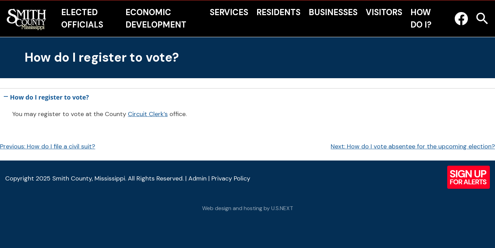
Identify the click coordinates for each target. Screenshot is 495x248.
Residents (278, 12)
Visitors (384, 12)
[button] (247, 95)
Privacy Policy (230, 178)
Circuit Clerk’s (148, 114)
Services (229, 12)
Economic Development (155, 18)
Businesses (333, 12)
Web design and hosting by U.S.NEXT (247, 208)
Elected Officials (82, 18)
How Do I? (420, 18)
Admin (197, 178)
